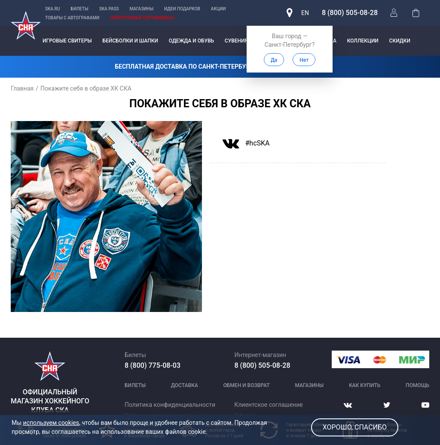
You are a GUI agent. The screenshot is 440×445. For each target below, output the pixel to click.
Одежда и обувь (191, 41)
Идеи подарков (182, 8)
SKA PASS (109, 8)
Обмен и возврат (246, 385)
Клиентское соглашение (268, 404)
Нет (304, 60)
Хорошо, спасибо (355, 427)
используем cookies (51, 422)
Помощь (417, 385)
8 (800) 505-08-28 (350, 13)
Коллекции (363, 41)
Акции (218, 8)
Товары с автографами (72, 17)
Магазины (142, 8)
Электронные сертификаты (142, 17)
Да (274, 60)
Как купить (364, 385)
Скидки (399, 41)
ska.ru (52, 8)
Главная (22, 88)
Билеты (80, 8)
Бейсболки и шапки (130, 41)
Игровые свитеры (67, 41)
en (305, 12)
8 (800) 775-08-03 (152, 365)
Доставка (184, 385)
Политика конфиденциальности (170, 404)
